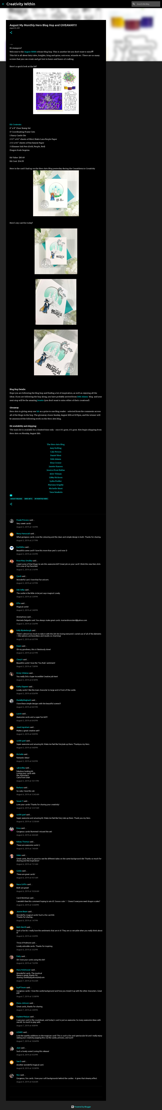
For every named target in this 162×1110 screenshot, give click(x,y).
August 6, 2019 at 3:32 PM (27, 950)
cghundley (20, 768)
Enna (18, 828)
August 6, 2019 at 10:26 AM (27, 891)
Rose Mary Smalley (24, 561)
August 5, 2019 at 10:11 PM (27, 781)
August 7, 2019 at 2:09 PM (27, 1010)
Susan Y (19, 801)
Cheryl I (19, 659)
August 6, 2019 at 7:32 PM (27, 963)
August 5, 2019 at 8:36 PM (27, 693)
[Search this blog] (148, 4)
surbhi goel (21, 741)
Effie (18, 603)
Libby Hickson (55, 477)
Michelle (19, 754)
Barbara (19, 787)
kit (38, 411)
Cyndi (18, 576)
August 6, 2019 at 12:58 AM (27, 821)
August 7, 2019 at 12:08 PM (27, 996)
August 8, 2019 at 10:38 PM (27, 1068)
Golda (19, 871)
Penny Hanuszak (23, 534)
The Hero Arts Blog (56, 444)
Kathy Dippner (22, 687)
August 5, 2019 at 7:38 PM (27, 666)
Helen (18, 855)
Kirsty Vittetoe (22, 673)
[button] (11, 32)
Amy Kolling (55, 448)
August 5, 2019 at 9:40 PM (27, 748)
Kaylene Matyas (23, 1017)
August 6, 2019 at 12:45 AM (27, 794)
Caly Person (55, 452)
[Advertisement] (117, 99)
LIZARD (19, 1032)
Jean (18, 1048)
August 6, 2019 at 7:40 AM (27, 849)
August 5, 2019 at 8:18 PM (27, 680)
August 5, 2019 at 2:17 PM (27, 540)
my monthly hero (41, 498)
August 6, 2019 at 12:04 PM (27, 905)
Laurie (19, 714)
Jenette (40, 400)
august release (16, 498)
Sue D (18, 1061)
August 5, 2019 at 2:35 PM (27, 554)
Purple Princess (22, 520)
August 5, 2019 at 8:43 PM (27, 721)
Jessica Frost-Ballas (56, 470)
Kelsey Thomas (22, 842)
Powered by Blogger (81, 1107)
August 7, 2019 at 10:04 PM (27, 1041)
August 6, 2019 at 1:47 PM (27, 920)
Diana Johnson (22, 1003)
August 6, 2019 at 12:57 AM (27, 808)
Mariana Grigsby (55, 485)
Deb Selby (20, 590)
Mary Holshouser (23, 970)
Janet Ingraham (22, 727)
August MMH (30, 52)
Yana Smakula (56, 492)
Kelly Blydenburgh (23, 630)
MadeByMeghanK (23, 700)
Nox (18, 1075)
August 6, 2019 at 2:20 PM (27, 936)
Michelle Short (56, 488)
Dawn (18, 646)
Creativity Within (20, 4)
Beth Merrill (21, 927)
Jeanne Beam (21, 912)
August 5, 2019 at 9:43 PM (27, 761)
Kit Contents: (16, 124)
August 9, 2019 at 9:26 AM (27, 1082)
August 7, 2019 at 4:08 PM (27, 1026)
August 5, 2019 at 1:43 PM (27, 527)
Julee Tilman (56, 474)
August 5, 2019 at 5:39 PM (27, 597)
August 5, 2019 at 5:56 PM (27, 624)
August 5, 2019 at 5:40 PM (27, 610)
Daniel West (55, 455)
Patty (18, 956)
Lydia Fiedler (56, 481)
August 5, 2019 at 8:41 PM (27, 707)
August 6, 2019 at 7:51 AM (27, 864)
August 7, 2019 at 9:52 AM (27, 981)
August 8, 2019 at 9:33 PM (27, 1055)
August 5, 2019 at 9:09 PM (27, 734)
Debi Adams (82, 397)
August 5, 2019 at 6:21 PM (27, 653)
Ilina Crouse (55, 463)
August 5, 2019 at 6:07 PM (27, 639)
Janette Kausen (56, 466)
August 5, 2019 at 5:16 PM (27, 570)
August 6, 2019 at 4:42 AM (27, 835)
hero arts (28, 498)
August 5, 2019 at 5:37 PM (27, 583)
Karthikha (20, 547)
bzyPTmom (21, 987)
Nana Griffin (21, 884)
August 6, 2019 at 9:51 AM (27, 878)
